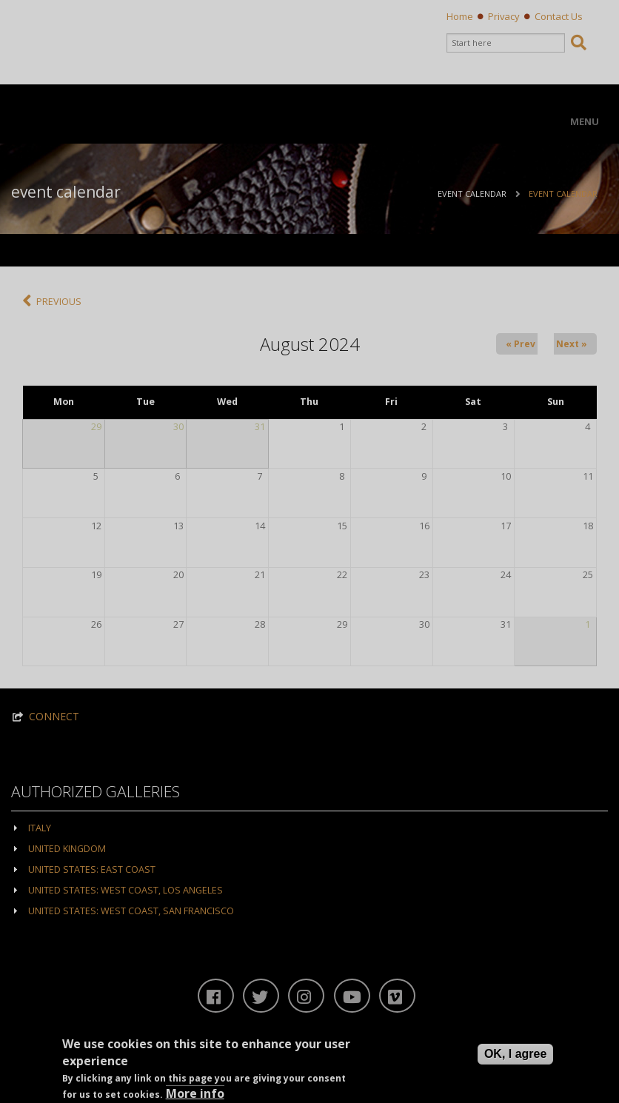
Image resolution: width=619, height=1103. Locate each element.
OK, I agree (515, 1056)
